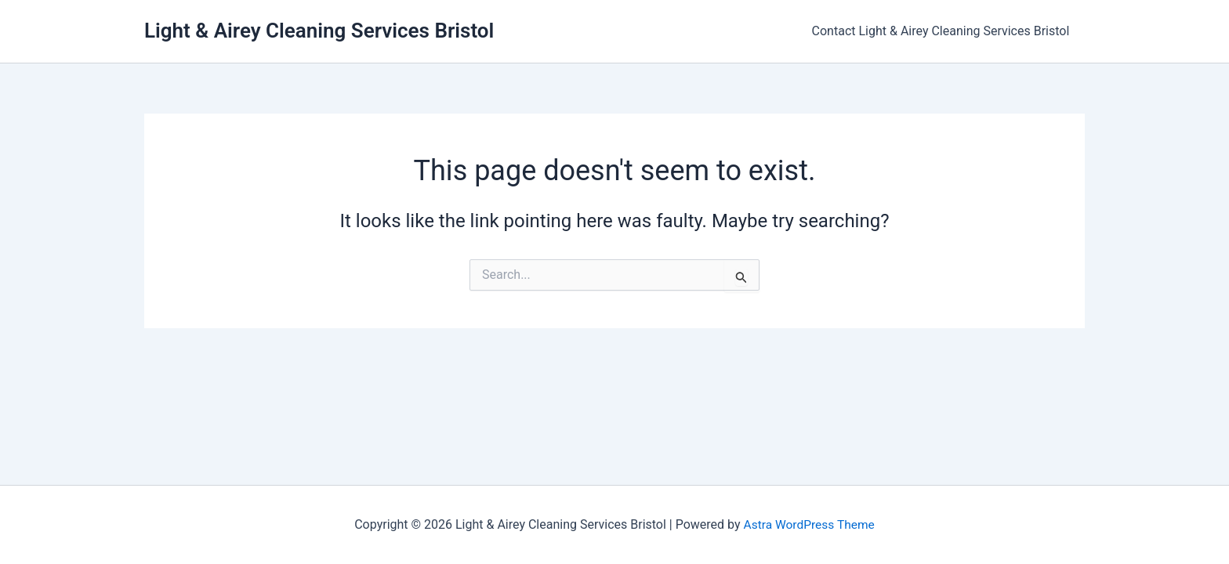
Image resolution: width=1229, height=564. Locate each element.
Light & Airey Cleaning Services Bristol (319, 30)
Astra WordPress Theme (808, 524)
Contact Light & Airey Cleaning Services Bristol (943, 31)
